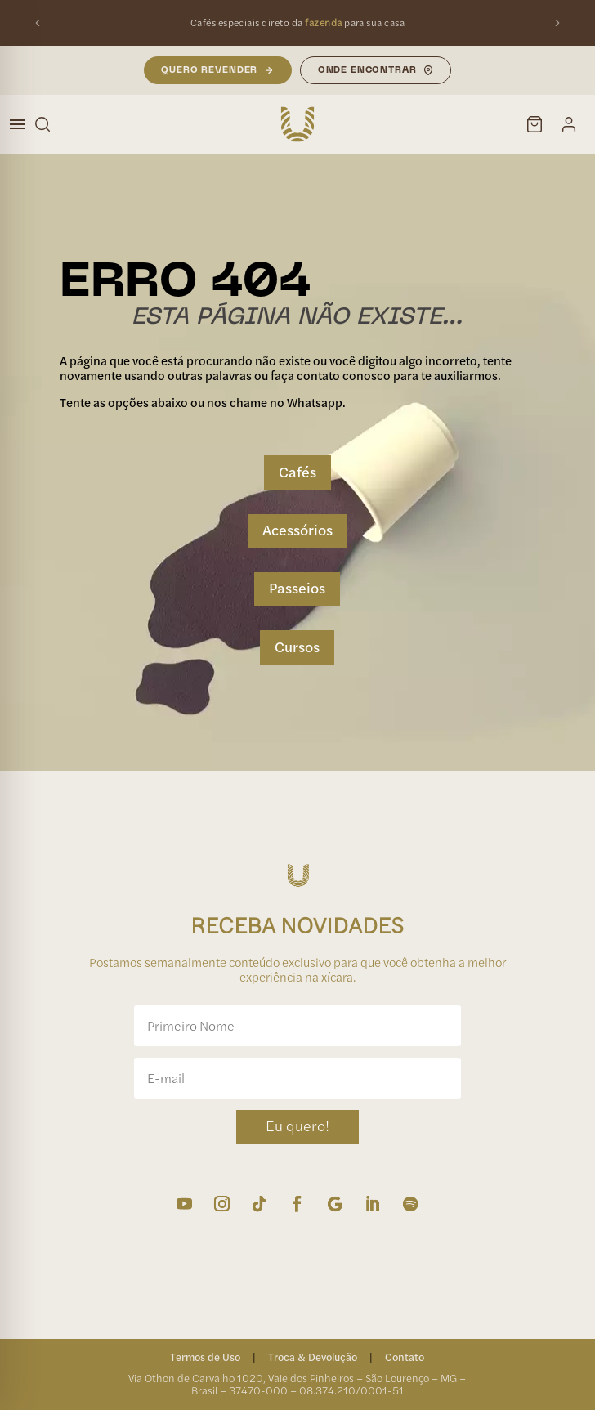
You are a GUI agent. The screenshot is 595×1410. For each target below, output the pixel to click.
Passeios (297, 588)
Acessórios (297, 530)
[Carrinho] (534, 124)
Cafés (297, 472)
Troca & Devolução (312, 1357)
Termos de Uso (205, 1357)
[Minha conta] (568, 124)
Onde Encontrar (376, 70)
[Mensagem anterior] (37, 23)
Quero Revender (216, 70)
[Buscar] (42, 124)
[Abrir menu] (17, 124)
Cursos (297, 647)
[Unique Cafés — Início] (297, 124)
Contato (404, 1357)
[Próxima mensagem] (557, 23)
